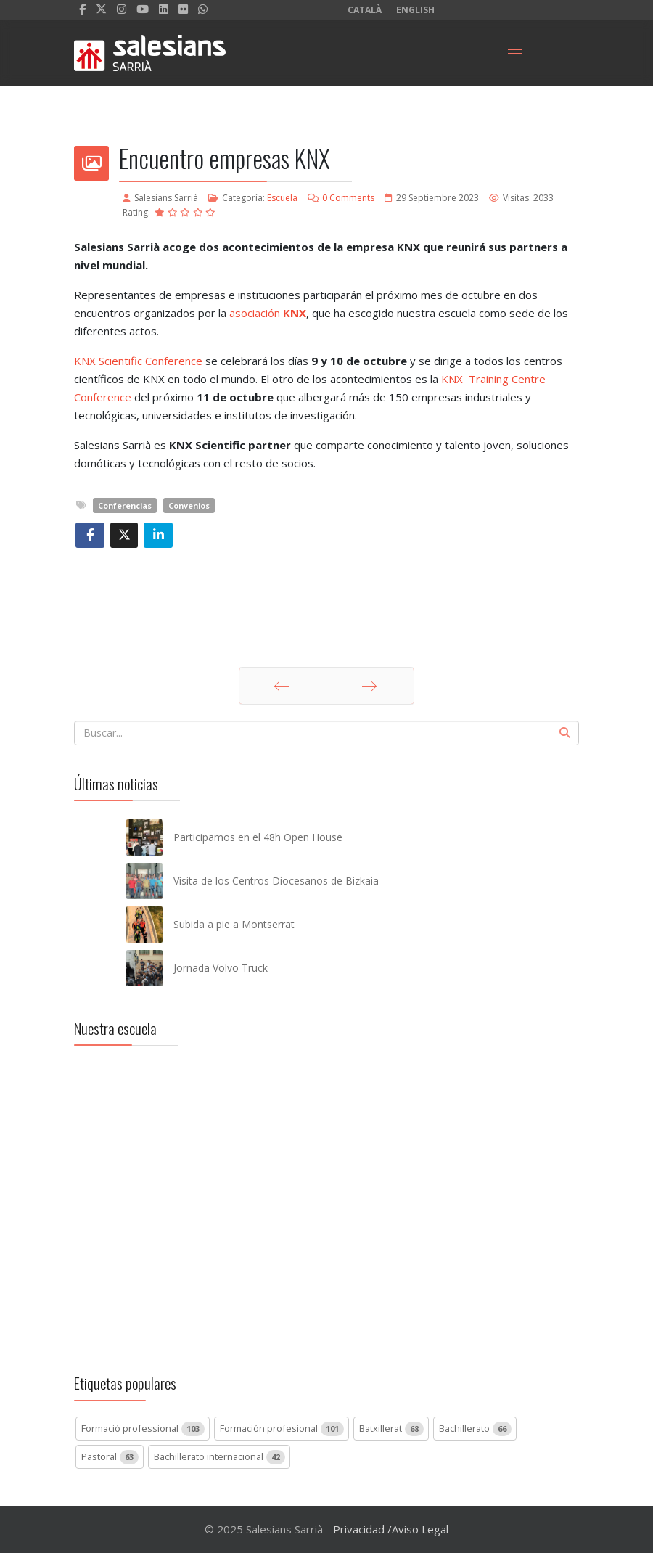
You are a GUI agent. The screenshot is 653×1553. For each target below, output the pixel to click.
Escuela (282, 198)
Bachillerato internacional (219, 1457)
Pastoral (110, 1457)
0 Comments (348, 198)
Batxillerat (391, 1429)
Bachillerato (475, 1429)
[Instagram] (121, 8)
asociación (267, 313)
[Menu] (515, 53)
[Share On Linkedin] (158, 535)
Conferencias (125, 505)
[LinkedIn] (163, 8)
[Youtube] (142, 8)
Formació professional (143, 1429)
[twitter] (101, 8)
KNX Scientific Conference (138, 360)
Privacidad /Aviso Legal (390, 1529)
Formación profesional (282, 1429)
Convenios (189, 505)
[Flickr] (183, 8)
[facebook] (82, 8)
